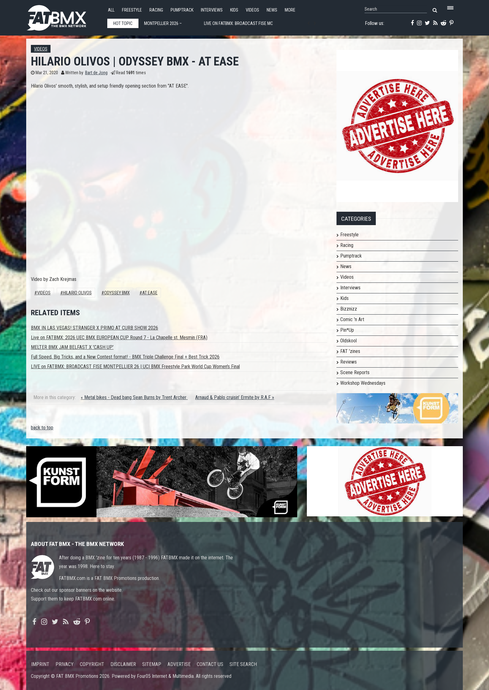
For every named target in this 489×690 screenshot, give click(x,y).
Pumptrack (182, 10)
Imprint (40, 664)
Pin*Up (347, 330)
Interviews (212, 10)
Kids (234, 10)
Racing (156, 10)
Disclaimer (123, 664)
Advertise (179, 664)
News (272, 10)
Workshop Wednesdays (362, 383)
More (290, 10)
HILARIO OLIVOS (77, 293)
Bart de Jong (96, 72)
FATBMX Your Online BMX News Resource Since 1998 (63, 16)
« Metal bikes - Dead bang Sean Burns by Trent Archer (134, 397)
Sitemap (151, 664)
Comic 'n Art (352, 319)
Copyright (92, 664)
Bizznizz (348, 309)
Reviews (348, 362)
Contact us (210, 664)
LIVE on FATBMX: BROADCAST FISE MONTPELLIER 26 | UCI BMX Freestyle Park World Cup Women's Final (135, 366)
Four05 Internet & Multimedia (165, 676)
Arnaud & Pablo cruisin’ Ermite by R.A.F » (234, 397)
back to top (42, 428)
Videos (252, 10)
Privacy (65, 664)
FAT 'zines (350, 351)
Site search (243, 664)
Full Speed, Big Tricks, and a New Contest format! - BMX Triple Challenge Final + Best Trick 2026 (125, 357)
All (111, 10)
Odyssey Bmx (117, 293)
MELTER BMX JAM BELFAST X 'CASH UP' (72, 347)
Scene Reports (355, 372)
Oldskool (348, 341)
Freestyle (132, 10)
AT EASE (149, 293)
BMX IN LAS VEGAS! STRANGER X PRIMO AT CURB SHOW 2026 (94, 328)
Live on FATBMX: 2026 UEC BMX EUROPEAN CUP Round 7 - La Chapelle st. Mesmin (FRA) (119, 337)
